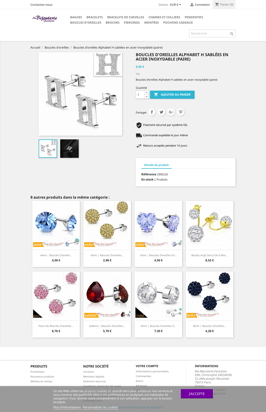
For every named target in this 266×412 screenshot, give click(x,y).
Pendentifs (194, 17)
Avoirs (139, 381)
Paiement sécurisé (94, 381)
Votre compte (147, 366)
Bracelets (94, 17)
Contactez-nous (41, 5)
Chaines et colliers (164, 17)
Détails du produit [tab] (156, 165)
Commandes (143, 376)
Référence (148, 174)
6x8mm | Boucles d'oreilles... (107, 326)
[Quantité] (140, 95)
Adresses (141, 385)
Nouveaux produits (42, 376)
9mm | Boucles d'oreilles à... (158, 326)
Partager (152, 112)
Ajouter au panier (172, 94)
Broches (113, 22)
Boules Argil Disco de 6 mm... (209, 255)
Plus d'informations (67, 407)
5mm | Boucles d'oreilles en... (158, 255)
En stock (147, 179)
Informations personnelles (152, 371)
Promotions (37, 371)
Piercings (132, 22)
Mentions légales (93, 376)
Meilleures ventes (41, 381)
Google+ (171, 112)
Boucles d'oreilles (85, 22)
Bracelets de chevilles (125, 17)
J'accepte (197, 393)
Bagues (76, 17)
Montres (151, 22)
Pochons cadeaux (178, 22)
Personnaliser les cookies (100, 407)
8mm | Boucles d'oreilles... (209, 326)
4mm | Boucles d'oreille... (56, 255)
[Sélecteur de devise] (176, 5)
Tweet (161, 112)
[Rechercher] (212, 33)
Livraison (88, 371)
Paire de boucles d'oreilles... (56, 326)
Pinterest (180, 112)
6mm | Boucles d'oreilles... (107, 255)
